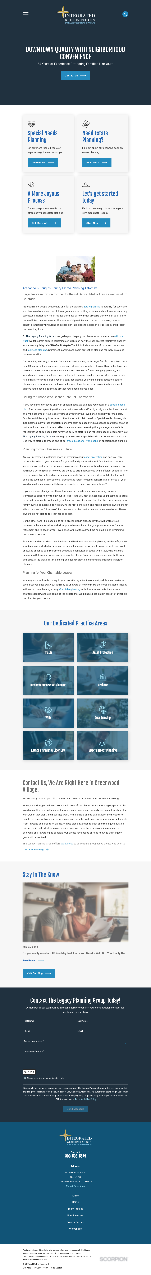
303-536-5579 (75, 1156)
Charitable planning (69, 589)
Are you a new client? (34, 1042)
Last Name (83, 1021)
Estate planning (91, 306)
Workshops (75, 1229)
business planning (37, 349)
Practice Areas (75, 1216)
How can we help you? (34, 1052)
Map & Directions (75, 1186)
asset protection (93, 457)
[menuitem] (27, 1269)
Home (75, 1202)
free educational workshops (82, 440)
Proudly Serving (75, 1222)
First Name (29, 1021)
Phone (27, 1032)
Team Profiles (75, 1209)
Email (80, 1032)
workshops (67, 843)
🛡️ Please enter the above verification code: (44, 1079)
